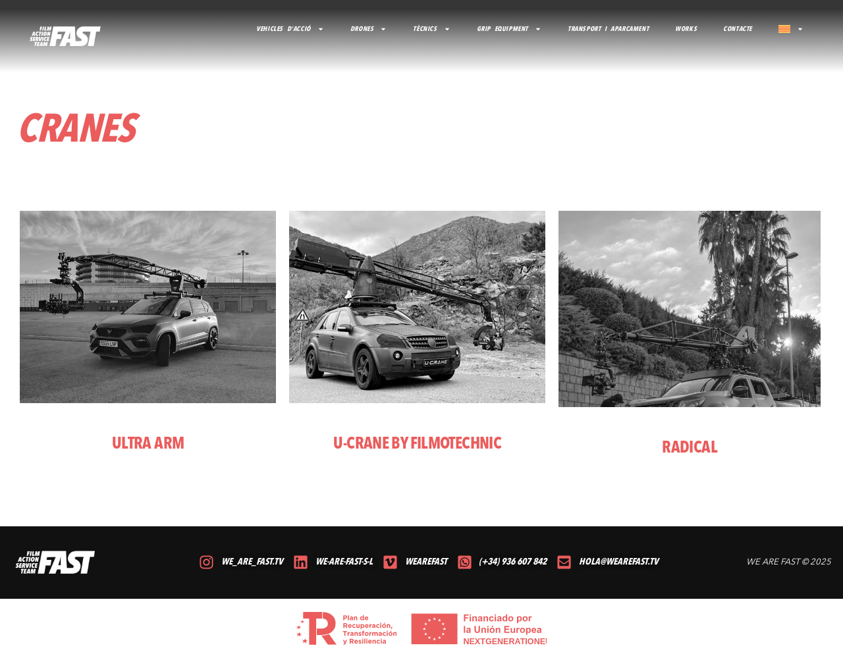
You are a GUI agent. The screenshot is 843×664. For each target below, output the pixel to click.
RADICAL (689, 448)
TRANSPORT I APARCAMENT (608, 29)
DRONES (368, 29)
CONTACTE (737, 29)
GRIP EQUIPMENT (509, 29)
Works (686, 29)
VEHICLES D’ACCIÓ (290, 29)
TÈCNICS (431, 29)
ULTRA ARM (148, 444)
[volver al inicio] (65, 36)
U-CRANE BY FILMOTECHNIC (417, 444)
